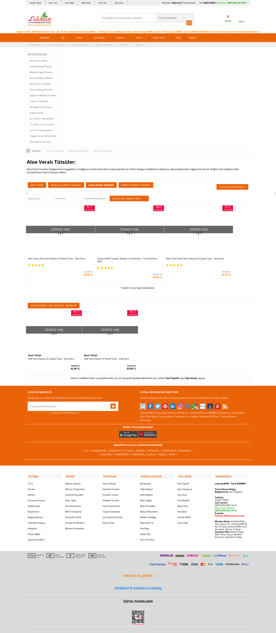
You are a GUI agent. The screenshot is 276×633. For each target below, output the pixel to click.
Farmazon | (138, 444)
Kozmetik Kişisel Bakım (41, 77)
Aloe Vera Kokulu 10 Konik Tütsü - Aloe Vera (106, 348)
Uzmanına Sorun (36, 489)
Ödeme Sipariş (72, 472)
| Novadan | (106, 444)
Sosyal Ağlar (34, 523)
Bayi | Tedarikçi (104, 44)
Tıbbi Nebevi (146, 478)
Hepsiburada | (170, 440)
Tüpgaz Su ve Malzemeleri (43, 135)
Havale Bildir (184, 506)
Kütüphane (145, 472)
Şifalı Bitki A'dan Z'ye (40, 141)
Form (139, 37)
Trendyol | (154, 440)
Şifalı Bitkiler (146, 483)
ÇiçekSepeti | (116, 440)
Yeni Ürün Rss (147, 528)
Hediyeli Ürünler (111, 489)
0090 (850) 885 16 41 (226, 494)
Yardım (124, 44)
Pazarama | (186, 440)
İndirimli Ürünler (111, 478)
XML (178, 37)
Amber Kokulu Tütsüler (135, 184)
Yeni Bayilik (183, 489)
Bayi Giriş (86, 2)
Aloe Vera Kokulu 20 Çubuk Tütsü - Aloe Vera (51, 348)
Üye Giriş (119, 2)
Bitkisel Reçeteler (149, 500)
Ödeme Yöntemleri (75, 478)
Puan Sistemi (56, 44)
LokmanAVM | (100, 440)
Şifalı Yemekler (147, 495)
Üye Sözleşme (184, 478)
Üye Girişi (191, 367)
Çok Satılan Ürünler (113, 506)
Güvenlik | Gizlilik (80, 44)
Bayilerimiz (33, 500)
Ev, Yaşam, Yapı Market (42, 118)
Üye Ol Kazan (109, 472)
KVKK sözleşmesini (42, 402)
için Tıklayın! (228, 480)
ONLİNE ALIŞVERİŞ (138, 565)
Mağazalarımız (35, 506)
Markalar (45, 37)
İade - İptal (70, 489)
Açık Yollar (37, 184)
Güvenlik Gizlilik (73, 506)
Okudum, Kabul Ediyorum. (53, 402)
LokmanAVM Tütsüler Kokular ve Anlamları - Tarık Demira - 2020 (109, 250)
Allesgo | (152, 444)
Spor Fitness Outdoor (40, 83)
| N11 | (87, 440)
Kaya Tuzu (159, 37)
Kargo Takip (35, 2)
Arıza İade (182, 511)
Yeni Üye (102, 2)
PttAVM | (129, 440)
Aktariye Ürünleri (38, 60)
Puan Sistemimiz (111, 495)
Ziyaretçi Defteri (36, 528)
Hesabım (182, 500)
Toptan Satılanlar (111, 500)
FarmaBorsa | (122, 444)
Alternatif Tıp (146, 511)
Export (192, 37)
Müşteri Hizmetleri (75, 517)
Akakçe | (163, 444)
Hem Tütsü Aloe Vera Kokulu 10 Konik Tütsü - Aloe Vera (54, 250)
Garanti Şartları (73, 495)
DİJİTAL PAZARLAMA (138, 590)
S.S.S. (30, 472)
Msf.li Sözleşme (73, 500)
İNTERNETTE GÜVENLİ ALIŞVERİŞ (138, 577)
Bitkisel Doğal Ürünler (41, 71)
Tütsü (79, 37)
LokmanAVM (138, 625)
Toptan (120, 37)
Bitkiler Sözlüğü (148, 506)
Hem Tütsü (34, 345)
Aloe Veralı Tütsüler (101, 184)
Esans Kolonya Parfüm (41, 89)
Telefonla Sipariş (36, 511)
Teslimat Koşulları (74, 483)
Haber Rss (145, 523)
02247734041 (209, 2)
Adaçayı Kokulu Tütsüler (66, 184)
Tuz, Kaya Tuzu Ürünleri (42, 123)
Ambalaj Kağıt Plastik (40, 65)
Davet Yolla (108, 511)
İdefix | (173, 444)
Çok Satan (99, 37)
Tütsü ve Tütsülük (39, 100)
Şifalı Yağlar (146, 489)
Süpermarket (36, 112)
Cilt (63, 37)
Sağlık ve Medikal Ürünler (43, 94)
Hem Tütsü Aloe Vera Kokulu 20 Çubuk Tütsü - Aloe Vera (163, 250)
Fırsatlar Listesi (110, 483)
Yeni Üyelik (172, 367)
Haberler (32, 517)
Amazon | (141, 440)
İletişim (139, 44)
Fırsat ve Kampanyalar (41, 129)
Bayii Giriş (182, 495)
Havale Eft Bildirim (74, 511)
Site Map (144, 517)
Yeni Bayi (69, 2)
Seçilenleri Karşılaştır (95, 197)
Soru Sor (53, 2)
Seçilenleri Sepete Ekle (129, 198)
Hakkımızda (36, 44)
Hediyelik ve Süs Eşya (41, 106)
